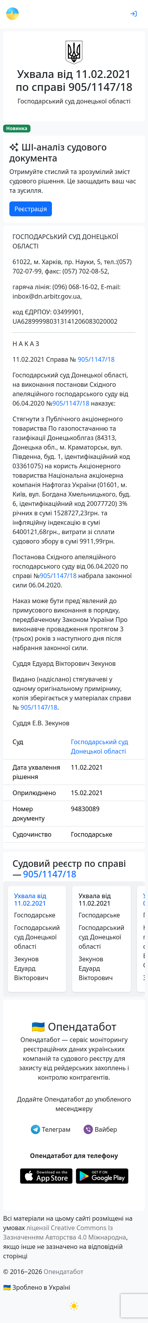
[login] (133, 14)
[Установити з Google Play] (102, 1175)
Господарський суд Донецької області (99, 747)
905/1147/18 (96, 359)
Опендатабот (64, 1271)
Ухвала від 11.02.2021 (30, 900)
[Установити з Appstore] (46, 1175)
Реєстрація (30, 209)
